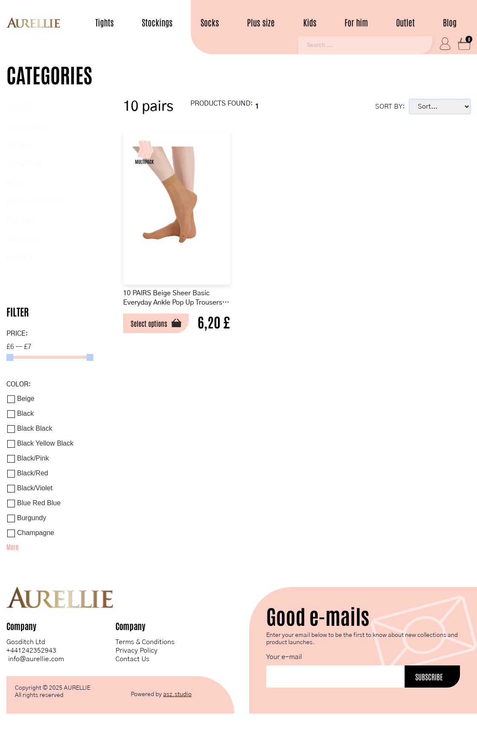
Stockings (157, 22)
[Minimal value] (49, 358)
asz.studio (177, 696)
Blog (450, 22)
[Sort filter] (440, 107)
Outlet (405, 22)
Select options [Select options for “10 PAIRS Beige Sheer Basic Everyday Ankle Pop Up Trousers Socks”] (153, 328)
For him (356, 22)
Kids (309, 22)
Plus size (261, 22)
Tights (104, 22)
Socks (210, 22)
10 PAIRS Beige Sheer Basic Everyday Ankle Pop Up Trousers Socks (176, 301)
